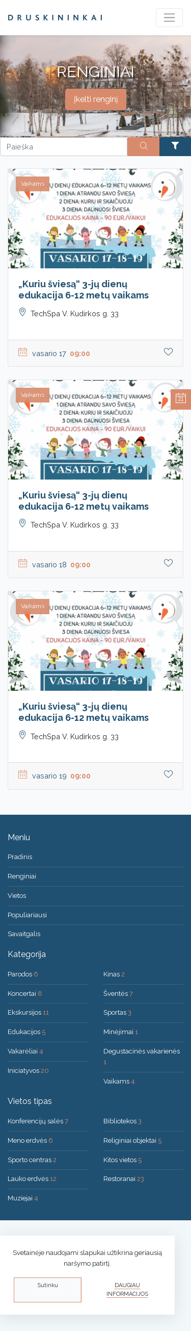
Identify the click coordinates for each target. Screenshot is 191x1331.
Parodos (23, 974)
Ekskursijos (28, 1012)
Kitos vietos (122, 1160)
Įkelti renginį (96, 99)
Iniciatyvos (28, 1070)
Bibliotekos (122, 1121)
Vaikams (119, 1081)
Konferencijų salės (38, 1121)
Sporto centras (32, 1160)
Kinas (114, 974)
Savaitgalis (24, 934)
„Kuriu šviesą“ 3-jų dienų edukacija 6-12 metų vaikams (83, 289)
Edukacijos (26, 1032)
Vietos (17, 895)
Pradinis (20, 857)
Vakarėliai (25, 1051)
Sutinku (47, 1285)
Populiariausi (27, 915)
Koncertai (25, 993)
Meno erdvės (30, 1140)
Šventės (118, 993)
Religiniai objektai (132, 1140)
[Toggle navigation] (169, 17)
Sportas (117, 1012)
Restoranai (123, 1179)
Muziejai (23, 1198)
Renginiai (22, 876)
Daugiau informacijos (127, 1290)
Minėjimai (120, 1032)
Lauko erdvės (32, 1179)
